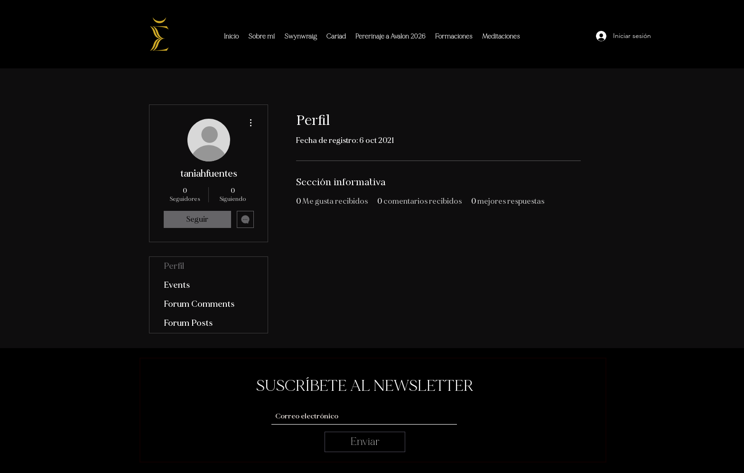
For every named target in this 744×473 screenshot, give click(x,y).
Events (177, 285)
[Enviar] (365, 442)
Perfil (174, 266)
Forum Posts (188, 323)
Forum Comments (199, 304)
